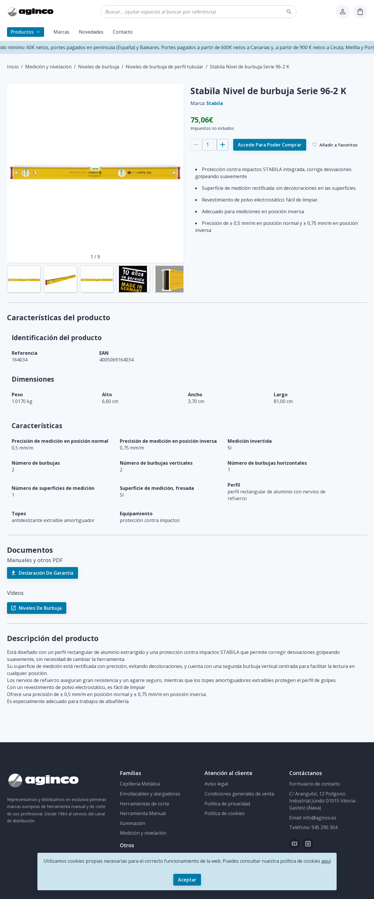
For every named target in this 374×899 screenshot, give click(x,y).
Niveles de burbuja (98, 66)
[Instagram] (308, 843)
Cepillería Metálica (140, 784)
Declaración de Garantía (42, 573)
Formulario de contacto (314, 784)
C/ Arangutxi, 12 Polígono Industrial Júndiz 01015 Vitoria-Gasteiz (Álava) (323, 800)
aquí (326, 861)
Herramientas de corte (144, 803)
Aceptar (187, 880)
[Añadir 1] (222, 145)
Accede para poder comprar (269, 145)
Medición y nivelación (48, 66)
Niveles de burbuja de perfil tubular (164, 66)
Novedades (91, 32)
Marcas (61, 32)
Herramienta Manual (143, 813)
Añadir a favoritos (335, 145)
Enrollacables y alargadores (150, 793)
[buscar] (290, 12)
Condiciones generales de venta (239, 793)
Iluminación (132, 823)
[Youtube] (294, 843)
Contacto (123, 32)
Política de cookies (225, 813)
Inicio (13, 66)
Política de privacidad (227, 803)
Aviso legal (216, 784)
